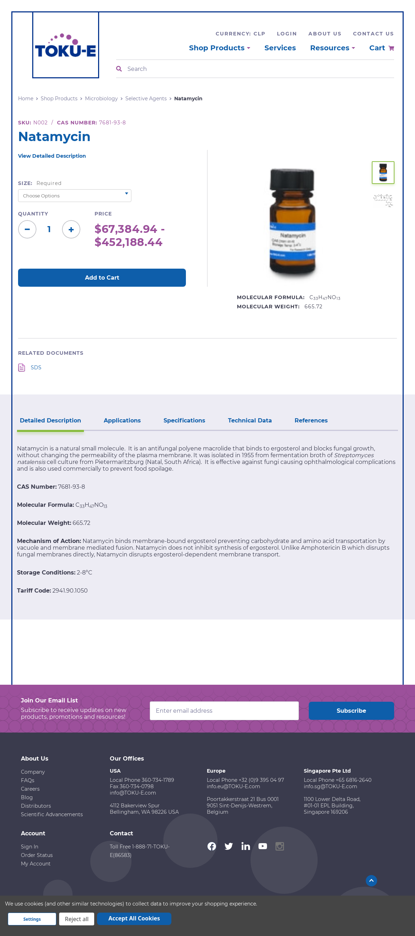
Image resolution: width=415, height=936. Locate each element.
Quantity (33, 214)
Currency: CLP (241, 33)
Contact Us (373, 33)
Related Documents (51, 353)
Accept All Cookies (134, 918)
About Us (325, 33)
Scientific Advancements (52, 814)
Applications (122, 420)
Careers (30, 789)
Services (280, 48)
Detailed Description (50, 420)
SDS (36, 367)
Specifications (184, 420)
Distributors (36, 806)
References (311, 420)
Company (33, 772)
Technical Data (250, 420)
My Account (36, 864)
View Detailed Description (52, 156)
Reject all (77, 919)
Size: (40, 183)
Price (103, 214)
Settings (32, 919)
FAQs (27, 780)
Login (287, 33)
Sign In (29, 846)
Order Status (37, 855)
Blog (27, 797)
